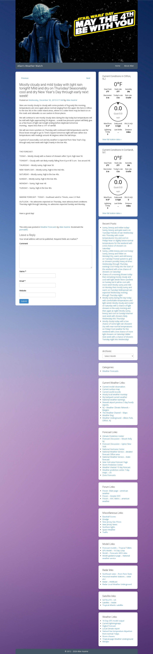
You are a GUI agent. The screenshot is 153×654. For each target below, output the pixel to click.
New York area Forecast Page (115, 462)
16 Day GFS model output (113, 621)
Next (88, 78)
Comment (23, 243)
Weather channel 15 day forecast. (116, 467)
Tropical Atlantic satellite (112, 605)
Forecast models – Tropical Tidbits (117, 548)
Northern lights (108, 527)
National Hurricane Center (113, 449)
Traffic (105, 532)
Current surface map (111, 389)
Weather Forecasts (48, 227)
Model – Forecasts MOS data (114, 553)
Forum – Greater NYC (111, 496)
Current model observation (113, 386)
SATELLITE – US (109, 600)
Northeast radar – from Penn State (117, 574)
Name (22, 271)
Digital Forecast (109, 626)
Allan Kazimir (71, 100)
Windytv (105, 641)
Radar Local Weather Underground (117, 584)
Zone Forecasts (109, 475)
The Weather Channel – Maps (114, 412)
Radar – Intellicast (109, 581)
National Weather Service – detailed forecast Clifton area (117, 453)
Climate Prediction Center (113, 436)
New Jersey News (109, 524)
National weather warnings (113, 399)
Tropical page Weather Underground (117, 639)
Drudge (105, 519)
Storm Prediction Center (112, 464)
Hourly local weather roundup (114, 394)
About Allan (129, 66)
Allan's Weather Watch (30, 65)
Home (117, 66)
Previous (24, 78)
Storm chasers (108, 636)
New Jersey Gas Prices (111, 522)
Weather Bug (107, 415)
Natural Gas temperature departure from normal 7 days (117, 632)
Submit (24, 301)
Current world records (111, 392)
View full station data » (111, 139)
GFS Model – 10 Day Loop (113, 550)
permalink (23, 229)
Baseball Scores (109, 516)
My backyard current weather (114, 397)
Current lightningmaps (111, 623)
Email (22, 281)
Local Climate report (111, 628)
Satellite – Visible (109, 602)
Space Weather (108, 529)
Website (22, 290)
